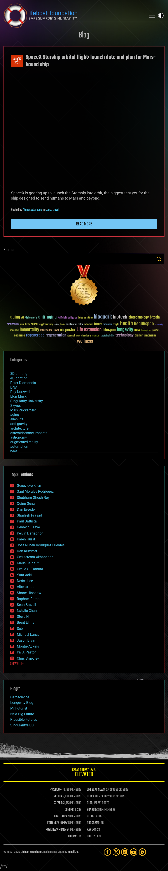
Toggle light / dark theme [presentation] (161, 15)
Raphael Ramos (29, 599)
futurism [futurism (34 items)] (107, 324)
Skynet (15, 406)
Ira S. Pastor (26, 652)
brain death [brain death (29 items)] (25, 324)
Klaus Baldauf (28, 563)
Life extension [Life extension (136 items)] (89, 330)
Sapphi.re (73, 852)
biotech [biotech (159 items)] (120, 317)
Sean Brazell (26, 605)
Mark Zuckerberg (23, 410)
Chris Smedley (28, 658)
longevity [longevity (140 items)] (125, 330)
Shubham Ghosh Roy (33, 498)
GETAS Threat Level (84, 773)
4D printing (18, 378)
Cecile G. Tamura (30, 569)
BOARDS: (92, 810)
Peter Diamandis (23, 383)
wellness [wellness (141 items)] (85, 341)
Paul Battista (27, 521)
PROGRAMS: (93, 823)
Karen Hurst (26, 539)
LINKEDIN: (57, 796)
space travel (52, 210)
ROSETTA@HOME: (56, 830)
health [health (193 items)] (126, 323)
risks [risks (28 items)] (78, 336)
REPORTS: (92, 816)
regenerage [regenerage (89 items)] (35, 335)
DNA (13, 387)
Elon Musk (18, 396)
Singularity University (26, 401)
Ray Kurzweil (20, 392)
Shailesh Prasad (29, 515)
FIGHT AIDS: (61, 816)
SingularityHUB (22, 725)
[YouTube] (133, 852)
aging (14, 414)
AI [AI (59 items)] (22, 318)
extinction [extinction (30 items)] (88, 324)
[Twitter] (116, 852)
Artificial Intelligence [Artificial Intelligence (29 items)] (67, 318)
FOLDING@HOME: (57, 823)
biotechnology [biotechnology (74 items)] (138, 317)
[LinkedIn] (124, 852)
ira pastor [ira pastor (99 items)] (67, 329)
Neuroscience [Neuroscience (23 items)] (146, 330)
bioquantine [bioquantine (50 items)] (85, 317)
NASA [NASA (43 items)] (137, 330)
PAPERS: (91, 830)
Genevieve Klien (29, 485)
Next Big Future (22, 714)
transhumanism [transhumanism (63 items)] (145, 335)
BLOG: (90, 803)
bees (14, 451)
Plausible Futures (23, 719)
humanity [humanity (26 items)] (159, 324)
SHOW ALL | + (17, 664)
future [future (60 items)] (98, 324)
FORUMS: (73, 836)
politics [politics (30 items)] (155, 330)
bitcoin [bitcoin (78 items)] (155, 317)
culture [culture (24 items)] (56, 324)
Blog (84, 35)
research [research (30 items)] (71, 336)
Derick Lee (25, 581)
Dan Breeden (27, 509)
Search (159, 259)
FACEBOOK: (55, 790)
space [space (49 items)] (96, 335)
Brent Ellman (27, 622)
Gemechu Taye (28, 527)
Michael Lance (28, 634)
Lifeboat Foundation (31, 852)
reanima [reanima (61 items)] (19, 335)
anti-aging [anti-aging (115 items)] (47, 317)
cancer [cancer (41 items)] (34, 324)
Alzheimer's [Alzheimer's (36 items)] (31, 318)
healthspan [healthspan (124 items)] (144, 324)
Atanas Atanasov (32, 210)
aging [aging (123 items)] (15, 317)
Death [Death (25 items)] (62, 324)
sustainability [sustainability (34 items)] (107, 336)
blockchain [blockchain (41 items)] (13, 324)
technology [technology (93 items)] (125, 335)
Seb (20, 629)
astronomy (18, 437)
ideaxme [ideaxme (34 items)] (14, 330)
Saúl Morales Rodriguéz (35, 491)
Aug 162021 (17, 61)
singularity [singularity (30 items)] (86, 336)
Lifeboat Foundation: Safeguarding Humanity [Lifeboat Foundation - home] (73, 16)
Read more (84, 224)
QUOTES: (91, 836)
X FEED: (58, 803)
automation (19, 446)
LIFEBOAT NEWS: (96, 790)
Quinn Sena (26, 503)
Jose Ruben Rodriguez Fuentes (41, 545)
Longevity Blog (21, 703)
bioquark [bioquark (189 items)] (103, 317)
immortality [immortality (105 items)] (29, 329)
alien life (16, 419)
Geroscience (19, 697)
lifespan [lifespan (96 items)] (109, 329)
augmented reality (24, 442)
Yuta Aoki (24, 575)
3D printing (18, 374)
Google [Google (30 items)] (116, 324)
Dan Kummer (27, 551)
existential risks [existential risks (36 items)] (74, 324)
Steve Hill (24, 616)
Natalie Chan (27, 611)
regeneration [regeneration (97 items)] (56, 335)
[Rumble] (142, 852)
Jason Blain (26, 640)
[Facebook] (107, 852)
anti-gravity (19, 424)
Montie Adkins (28, 646)
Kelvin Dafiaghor (30, 533)
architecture (19, 428)
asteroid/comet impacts (28, 433)
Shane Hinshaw (29, 593)
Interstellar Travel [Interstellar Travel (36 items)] (49, 330)
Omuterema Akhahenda (35, 557)
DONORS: (69, 810)
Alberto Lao (26, 587)
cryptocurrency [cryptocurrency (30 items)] (46, 324)
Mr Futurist (18, 708)
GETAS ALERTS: (95, 796)
